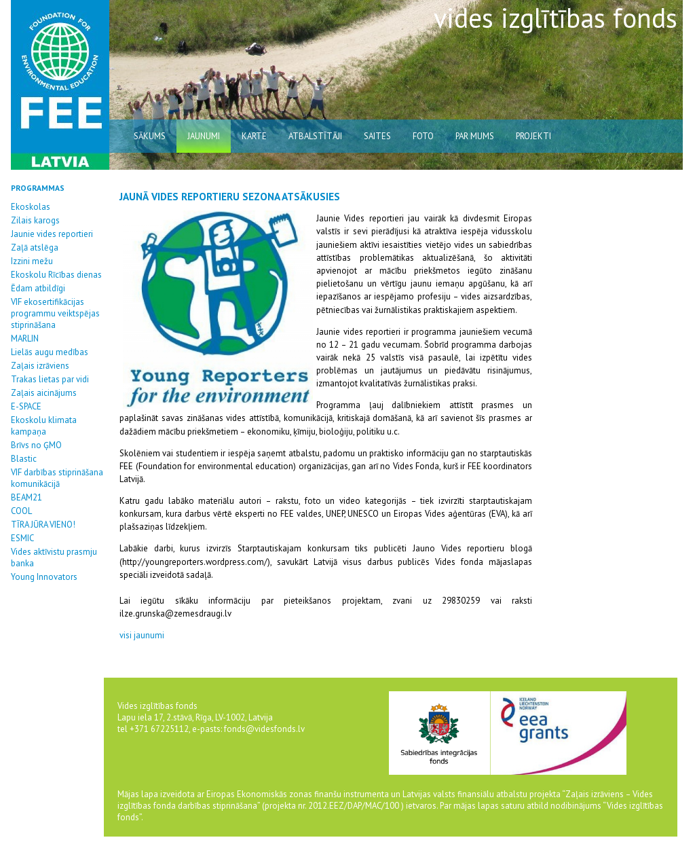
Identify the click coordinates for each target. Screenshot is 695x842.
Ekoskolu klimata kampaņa (44, 425)
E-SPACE (26, 406)
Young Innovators (44, 577)
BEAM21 (26, 497)
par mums (474, 136)
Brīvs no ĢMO (36, 445)
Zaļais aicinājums (44, 393)
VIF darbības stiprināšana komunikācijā (57, 478)
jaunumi (203, 136)
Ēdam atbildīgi (38, 288)
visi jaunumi (141, 635)
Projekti (533, 136)
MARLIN (25, 338)
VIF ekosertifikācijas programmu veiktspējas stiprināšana (55, 313)
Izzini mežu (32, 261)
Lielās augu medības (49, 352)
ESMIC (22, 538)
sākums (150, 136)
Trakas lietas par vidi (50, 379)
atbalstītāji (315, 136)
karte (254, 136)
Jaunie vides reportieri (52, 234)
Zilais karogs (35, 220)
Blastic (24, 458)
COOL (21, 511)
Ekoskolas (30, 207)
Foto (423, 136)
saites (377, 136)
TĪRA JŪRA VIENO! (43, 524)
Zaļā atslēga (34, 247)
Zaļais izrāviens (40, 365)
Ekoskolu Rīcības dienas (56, 274)
